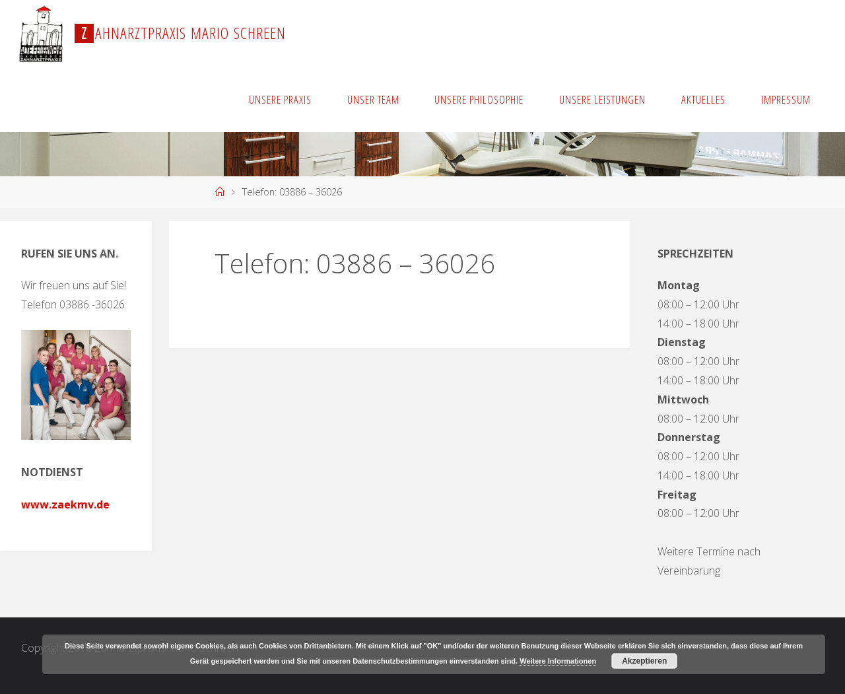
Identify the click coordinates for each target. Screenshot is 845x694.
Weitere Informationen (558, 661)
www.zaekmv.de (65, 504)
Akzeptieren (644, 661)
